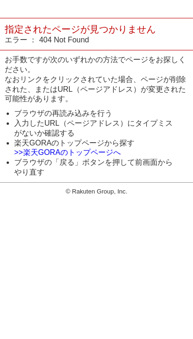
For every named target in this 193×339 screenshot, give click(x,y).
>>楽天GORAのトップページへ (67, 152)
